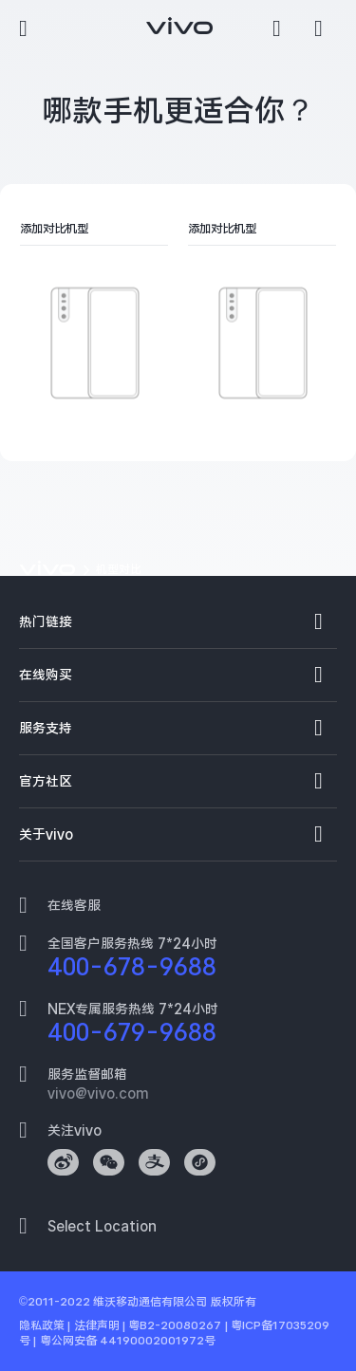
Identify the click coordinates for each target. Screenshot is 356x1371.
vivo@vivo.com (97, 1093)
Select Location (102, 1225)
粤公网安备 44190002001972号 (127, 1340)
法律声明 (97, 1325)
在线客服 (74, 905)
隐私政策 (42, 1325)
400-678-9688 (131, 967)
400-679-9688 (131, 1032)
